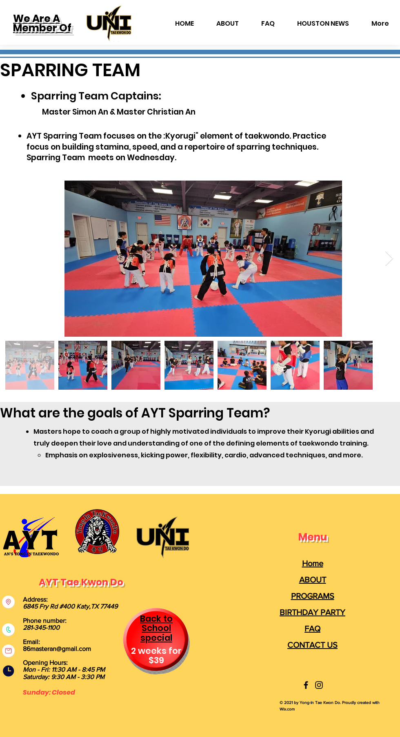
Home (312, 563)
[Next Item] (389, 259)
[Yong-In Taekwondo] (306, 685)
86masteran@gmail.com (57, 648)
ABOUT (312, 579)
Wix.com (287, 709)
